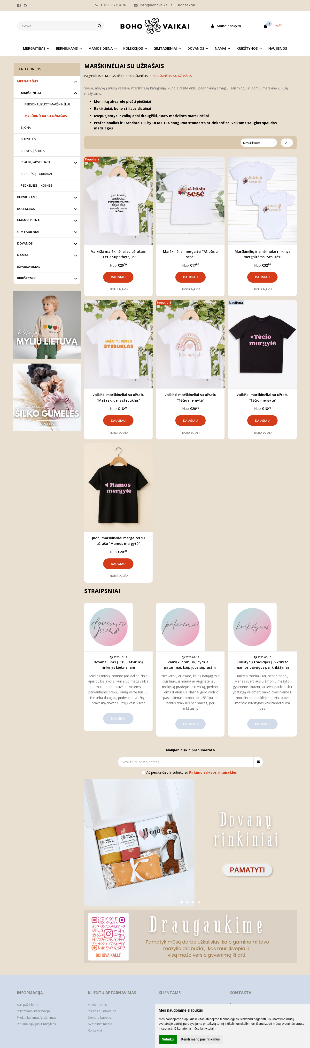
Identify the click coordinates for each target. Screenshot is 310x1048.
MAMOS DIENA (28, 220)
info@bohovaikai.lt (153, 5)
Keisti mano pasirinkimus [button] (200, 1039)
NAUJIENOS (277, 48)
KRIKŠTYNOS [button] (247, 48)
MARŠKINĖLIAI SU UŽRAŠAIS (45, 116)
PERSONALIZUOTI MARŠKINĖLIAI (47, 104)
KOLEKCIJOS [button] (133, 48)
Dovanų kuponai (100, 1017)
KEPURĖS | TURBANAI (36, 174)
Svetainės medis (100, 1024)
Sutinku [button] (168, 1039)
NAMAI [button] (220, 48)
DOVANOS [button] (195, 48)
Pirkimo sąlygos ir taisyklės (36, 1024)
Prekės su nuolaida (102, 1011)
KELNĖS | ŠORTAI (33, 151)
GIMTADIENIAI (28, 232)
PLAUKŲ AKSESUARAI (36, 162)
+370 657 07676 (110, 5)
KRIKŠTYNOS (27, 278)
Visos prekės (97, 1004)
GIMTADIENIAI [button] (165, 48)
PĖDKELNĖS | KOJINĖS (36, 185)
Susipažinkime (27, 1004)
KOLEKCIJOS (26, 208)
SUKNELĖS (28, 139)
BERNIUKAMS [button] (67, 48)
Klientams (170, 992)
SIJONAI (26, 127)
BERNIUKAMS (27, 197)
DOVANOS (25, 243)
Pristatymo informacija (33, 1011)
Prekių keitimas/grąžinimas (36, 1017)
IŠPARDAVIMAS (28, 266)
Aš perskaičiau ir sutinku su (191, 772)
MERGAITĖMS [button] (34, 48)
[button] (182, 902)
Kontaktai (186, 5)
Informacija (30, 992)
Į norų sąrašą (118, 289)
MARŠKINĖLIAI (31, 93)
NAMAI (22, 255)
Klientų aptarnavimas (112, 992)
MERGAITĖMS (27, 81)
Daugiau (118, 277)
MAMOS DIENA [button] (100, 48)
